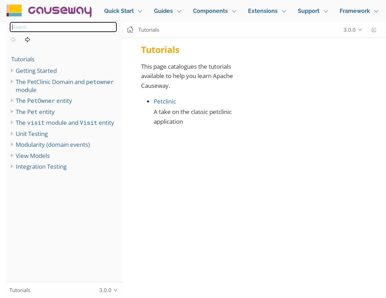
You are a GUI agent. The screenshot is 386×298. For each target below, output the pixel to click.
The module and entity (65, 123)
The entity (44, 101)
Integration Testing (41, 166)
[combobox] (63, 27)
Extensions (263, 11)
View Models (33, 156)
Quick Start (119, 11)
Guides (163, 11)
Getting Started (36, 71)
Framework (355, 11)
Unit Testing (32, 134)
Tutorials (22, 59)
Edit (373, 30)
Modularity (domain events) (53, 144)
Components (210, 11)
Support (308, 11)
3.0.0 (349, 29)
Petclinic (165, 101)
